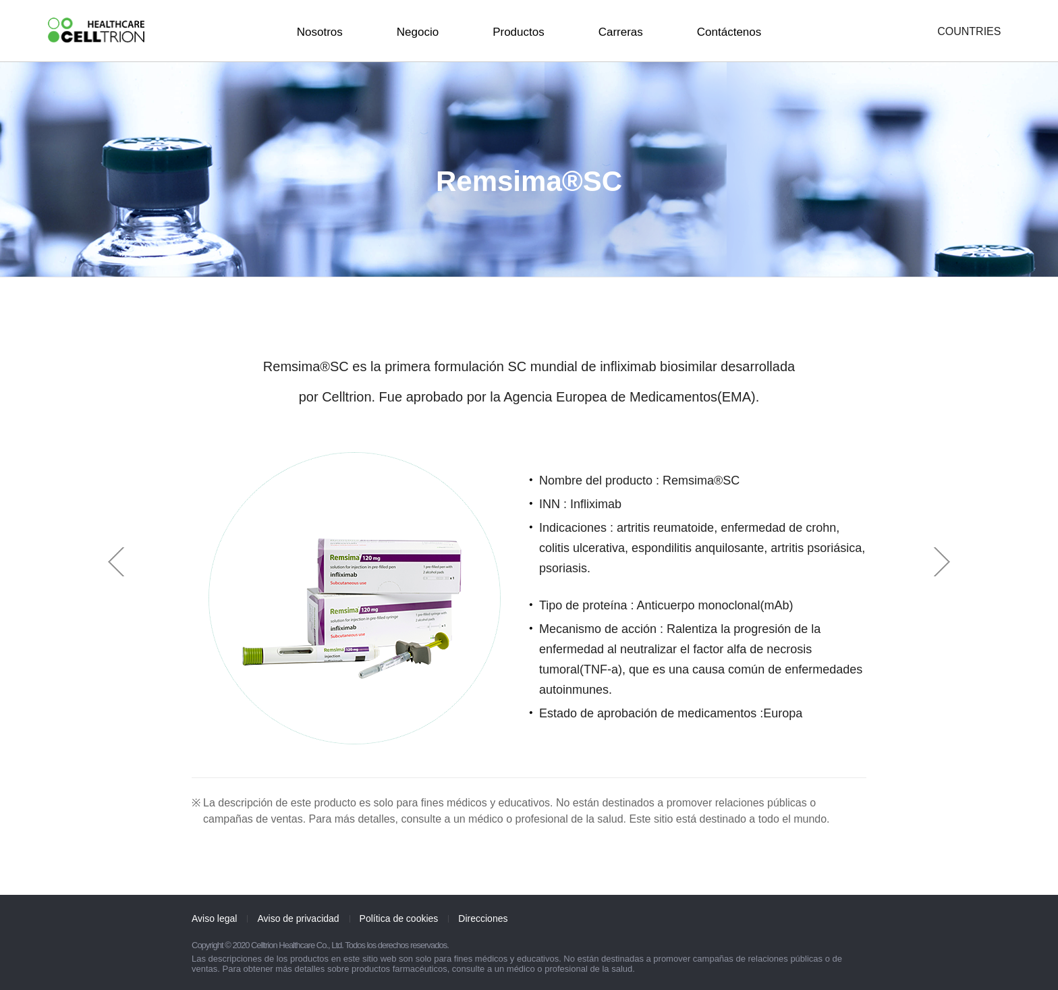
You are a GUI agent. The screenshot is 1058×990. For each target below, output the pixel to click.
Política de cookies (399, 918)
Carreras (620, 32)
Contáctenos (729, 32)
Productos (519, 32)
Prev (116, 561)
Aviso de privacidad (298, 918)
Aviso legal (214, 918)
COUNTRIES (969, 31)
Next (942, 561)
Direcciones (482, 918)
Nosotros (320, 32)
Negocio (418, 32)
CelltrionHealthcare (96, 30)
